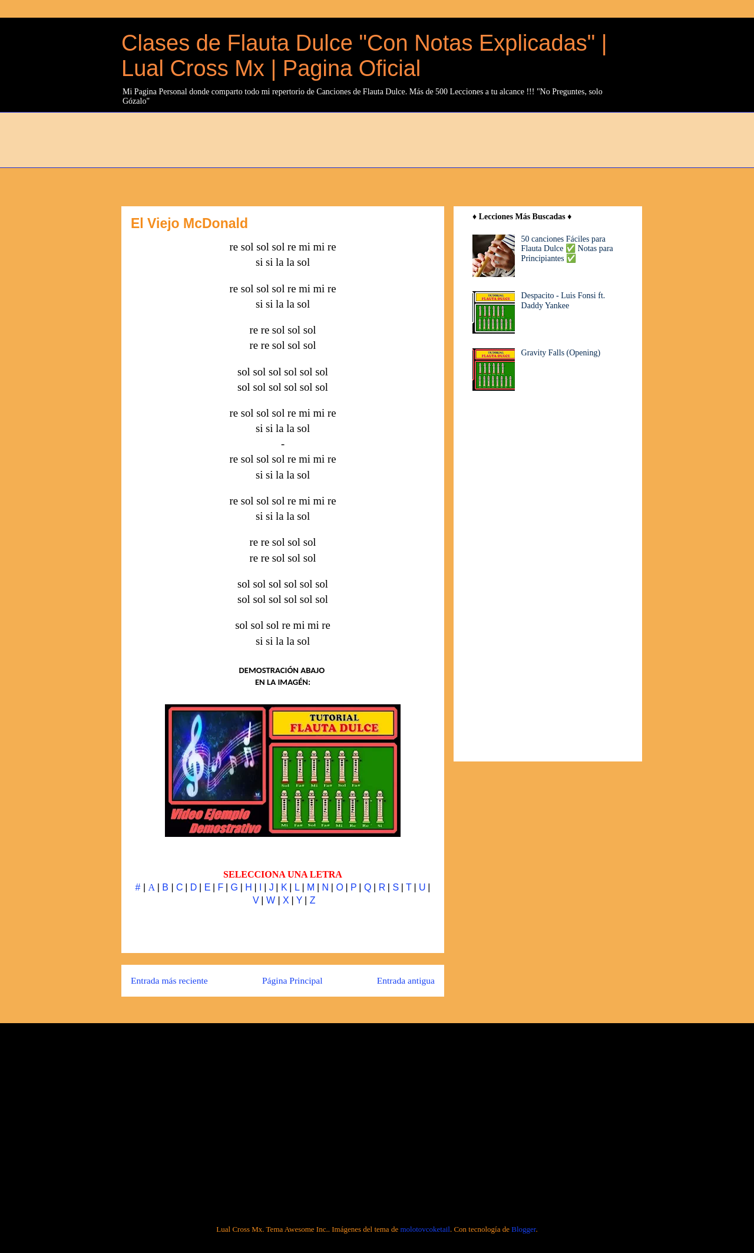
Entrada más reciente (169, 980)
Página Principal (292, 980)
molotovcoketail (424, 1229)
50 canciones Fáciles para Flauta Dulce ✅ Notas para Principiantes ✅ (567, 249)
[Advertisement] (407, 138)
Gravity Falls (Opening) (561, 352)
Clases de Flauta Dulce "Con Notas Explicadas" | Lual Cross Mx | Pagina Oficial (364, 56)
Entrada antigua (406, 980)
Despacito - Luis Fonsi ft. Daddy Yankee (563, 300)
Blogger (523, 1229)
